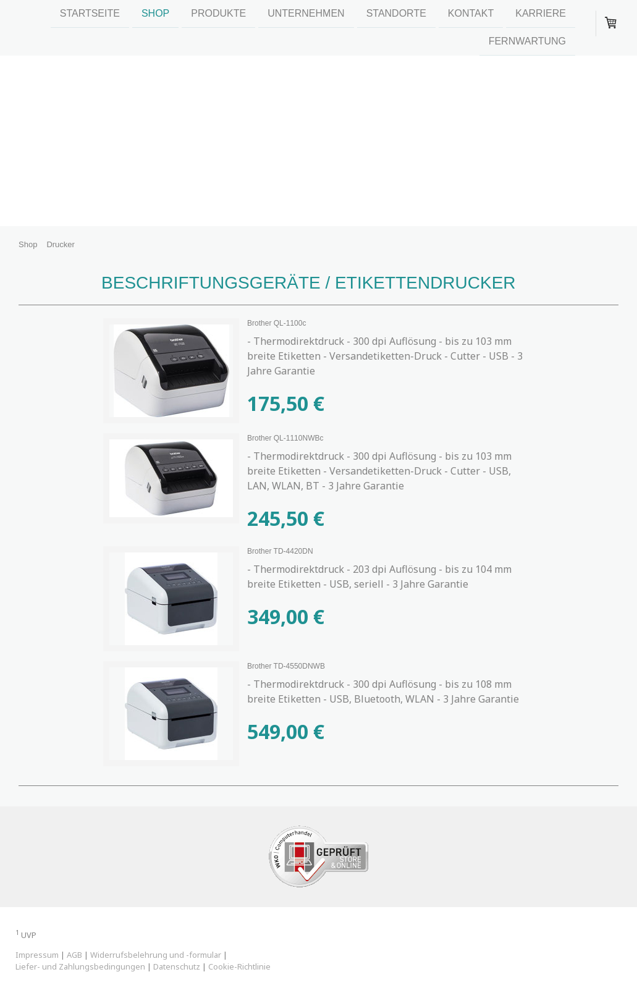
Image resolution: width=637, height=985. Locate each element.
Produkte (218, 13)
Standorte (396, 13)
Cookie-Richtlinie (239, 966)
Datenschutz (176, 966)
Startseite (90, 13)
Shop (155, 13)
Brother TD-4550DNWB (286, 666)
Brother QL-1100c (276, 323)
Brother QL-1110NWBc (285, 438)
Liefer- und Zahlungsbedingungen (80, 966)
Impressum (37, 954)
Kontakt (471, 13)
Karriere (540, 13)
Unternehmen (306, 13)
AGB (74, 954)
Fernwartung (527, 42)
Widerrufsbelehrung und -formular (155, 954)
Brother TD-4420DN (280, 551)
